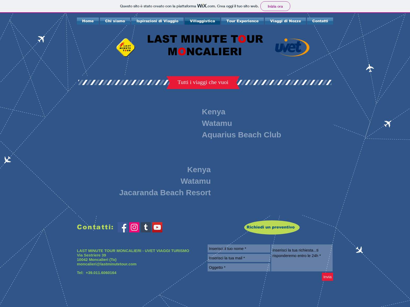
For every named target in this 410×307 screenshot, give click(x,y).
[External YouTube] (145, 124)
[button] (203, 82)
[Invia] (327, 277)
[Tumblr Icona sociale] (146, 227)
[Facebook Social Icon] (123, 227)
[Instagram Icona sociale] (134, 227)
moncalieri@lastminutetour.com (106, 264)
